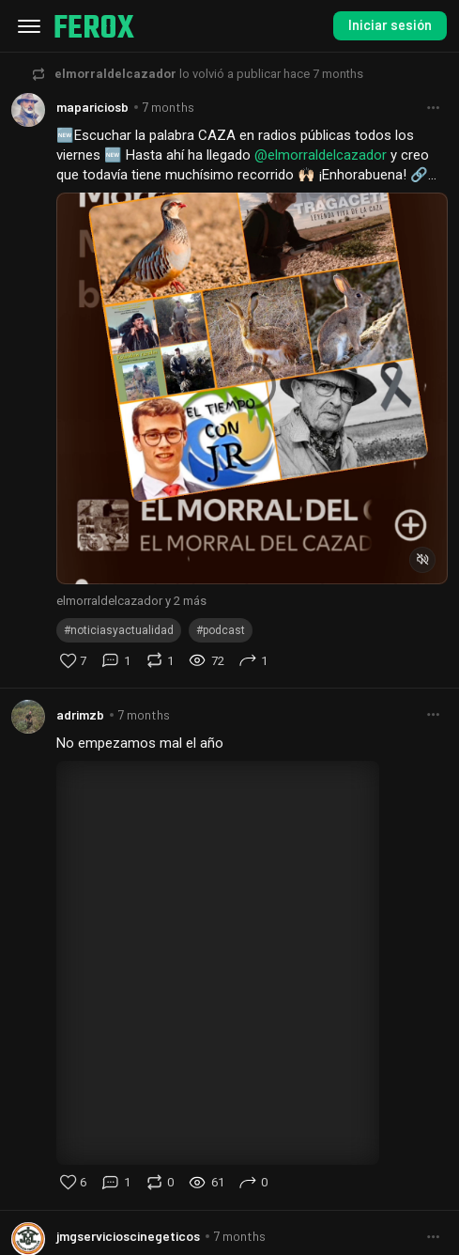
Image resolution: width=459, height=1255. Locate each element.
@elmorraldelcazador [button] (320, 155)
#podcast (220, 630)
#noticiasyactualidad (119, 630)
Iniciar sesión (390, 25)
